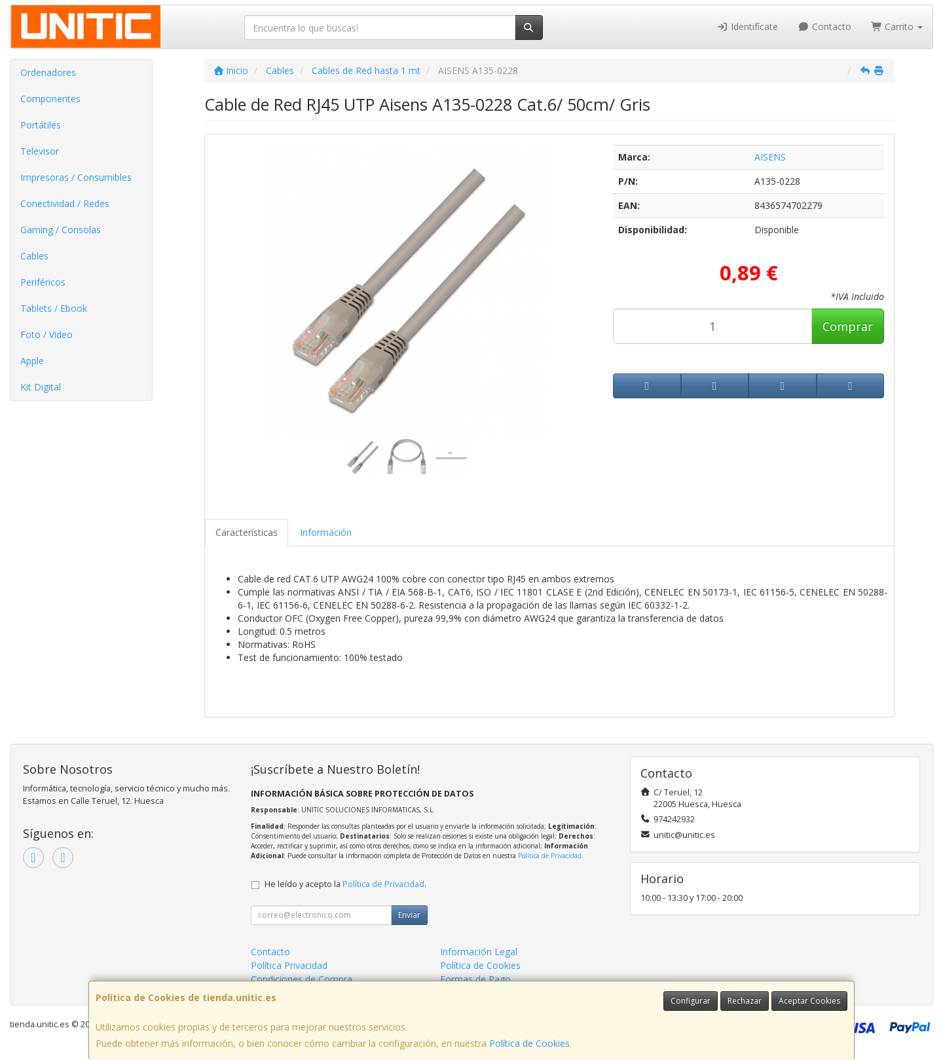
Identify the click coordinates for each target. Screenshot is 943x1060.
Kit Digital (40, 387)
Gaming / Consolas (60, 229)
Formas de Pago (475, 979)
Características (246, 532)
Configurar (691, 1000)
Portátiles (40, 125)
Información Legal (478, 951)
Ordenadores (48, 72)
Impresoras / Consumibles (76, 177)
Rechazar (745, 1000)
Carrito (897, 26)
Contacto (824, 26)
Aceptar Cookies (809, 1000)
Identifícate (748, 26)
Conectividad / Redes (64, 203)
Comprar (848, 326)
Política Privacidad (289, 965)
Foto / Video (46, 334)
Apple (32, 360)
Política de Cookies (529, 1043)
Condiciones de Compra (301, 979)
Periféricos (42, 282)
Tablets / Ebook (53, 308)
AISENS (770, 157)
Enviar (409, 914)
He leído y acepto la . (345, 884)
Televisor (39, 151)
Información (326, 532)
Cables (34, 256)
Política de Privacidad (550, 855)
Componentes (50, 98)
